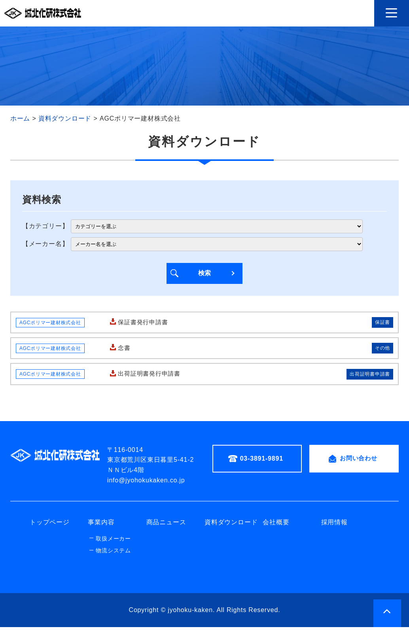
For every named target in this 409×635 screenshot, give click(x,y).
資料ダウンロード (231, 530)
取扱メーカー (113, 546)
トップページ (50, 530)
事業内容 (101, 530)
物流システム (113, 559)
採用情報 (334, 530)
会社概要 (276, 530)
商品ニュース (166, 530)
